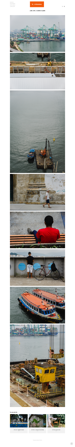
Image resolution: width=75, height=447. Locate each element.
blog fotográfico (12, 3)
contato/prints (12, 6)
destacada (12, 2)
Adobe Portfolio (39, 440)
